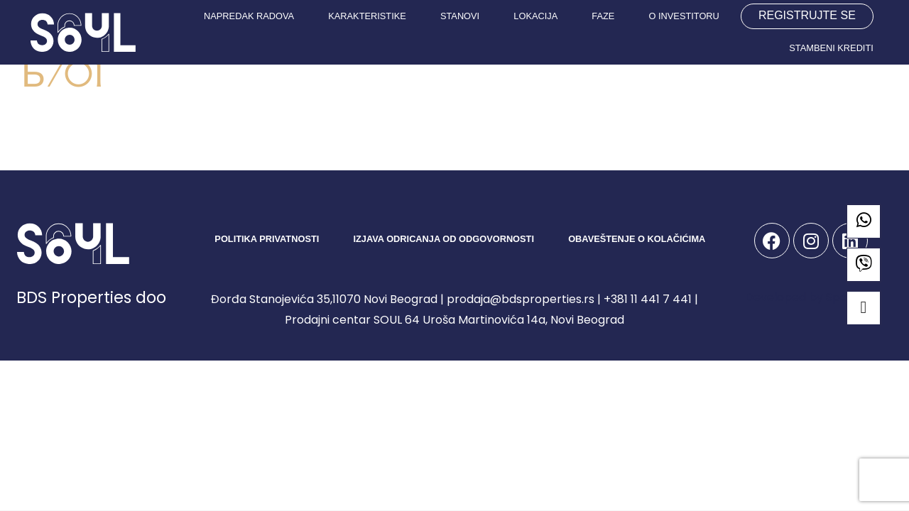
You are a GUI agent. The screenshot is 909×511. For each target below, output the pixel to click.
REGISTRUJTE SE (807, 15)
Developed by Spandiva (811, 297)
